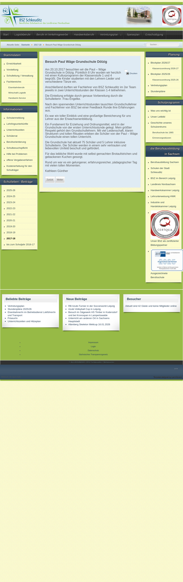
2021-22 (11, 214)
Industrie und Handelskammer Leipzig (163, 204)
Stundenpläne (158, 91)
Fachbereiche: (14, 81)
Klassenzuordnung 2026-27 (165, 68)
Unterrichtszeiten (15, 129)
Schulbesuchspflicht (17, 148)
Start (6, 34)
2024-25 (11, 196)
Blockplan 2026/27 (160, 62)
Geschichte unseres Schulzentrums (161, 124)
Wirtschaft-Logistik (17, 92)
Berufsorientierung (16, 142)
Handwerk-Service (17, 98)
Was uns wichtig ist (161, 110)
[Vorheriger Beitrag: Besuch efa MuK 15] (50, 179)
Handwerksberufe (84, 34)
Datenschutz (93, 350)
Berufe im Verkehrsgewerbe (52, 34)
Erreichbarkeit (14, 63)
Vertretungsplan (109, 34)
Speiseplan (133, 34)
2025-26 (11, 190)
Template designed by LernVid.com (167, 377)
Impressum (93, 342)
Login (93, 346)
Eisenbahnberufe (16, 87)
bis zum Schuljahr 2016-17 (21, 244)
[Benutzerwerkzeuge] (125, 71)
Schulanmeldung (15, 117)
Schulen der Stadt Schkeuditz (160, 170)
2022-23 (11, 208)
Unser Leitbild (158, 116)
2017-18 (11, 238)
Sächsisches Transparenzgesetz (93, 354)
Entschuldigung (154, 34)
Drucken (133, 73)
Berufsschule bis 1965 (163, 132)
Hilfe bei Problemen (17, 154)
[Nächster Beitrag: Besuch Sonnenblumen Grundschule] (59, 179)
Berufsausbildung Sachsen (165, 162)
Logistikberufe (22, 34)
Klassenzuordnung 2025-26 (165, 79)
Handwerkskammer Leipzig (165, 190)
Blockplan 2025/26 (160, 74)
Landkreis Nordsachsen (163, 184)
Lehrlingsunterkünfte (17, 123)
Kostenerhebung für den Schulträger (19, 168)
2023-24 (11, 202)
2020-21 (11, 220)
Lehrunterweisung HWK (163, 196)
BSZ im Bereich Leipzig (163, 178)
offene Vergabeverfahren (20, 160)
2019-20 (11, 226)
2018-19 (11, 232)
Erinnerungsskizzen (161, 138)
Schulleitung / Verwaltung (20, 75)
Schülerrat (12, 136)
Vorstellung (12, 69)
